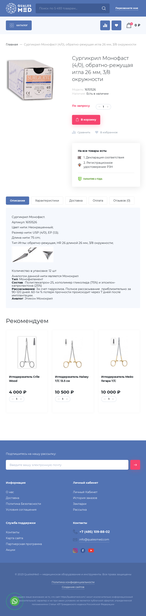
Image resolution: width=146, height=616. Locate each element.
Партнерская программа (24, 544)
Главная (12, 44)
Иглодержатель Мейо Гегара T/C (117, 379)
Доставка (12, 498)
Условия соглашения (21, 509)
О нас (10, 492)
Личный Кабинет (85, 492)
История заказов (85, 498)
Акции (10, 550)
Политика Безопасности (23, 504)
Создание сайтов (73, 586)
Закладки (80, 504)
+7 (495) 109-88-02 (94, 532)
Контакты (12, 532)
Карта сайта (14, 538)
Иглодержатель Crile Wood (24, 379)
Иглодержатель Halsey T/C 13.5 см (71, 379)
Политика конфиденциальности (73, 582)
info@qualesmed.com (94, 539)
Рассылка (80, 509)
